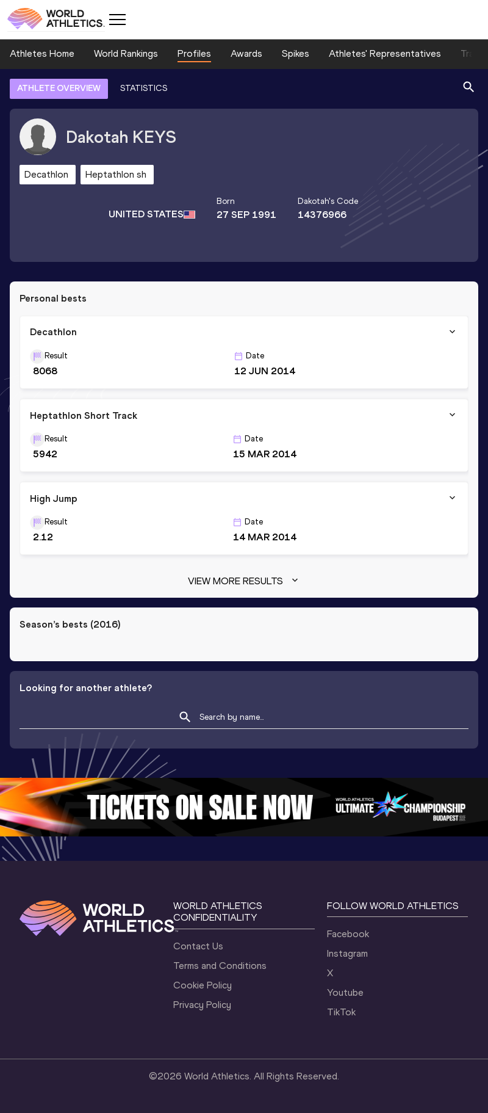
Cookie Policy (202, 985)
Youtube (345, 992)
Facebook (348, 934)
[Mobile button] (117, 19)
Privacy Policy (202, 1004)
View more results (244, 581)
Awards (246, 53)
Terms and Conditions (220, 965)
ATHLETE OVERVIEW (59, 88)
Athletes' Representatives (385, 53)
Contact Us (198, 946)
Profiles (194, 53)
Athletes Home (42, 53)
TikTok (341, 1012)
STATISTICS (143, 88)
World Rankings (126, 53)
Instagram (347, 953)
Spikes (295, 53)
